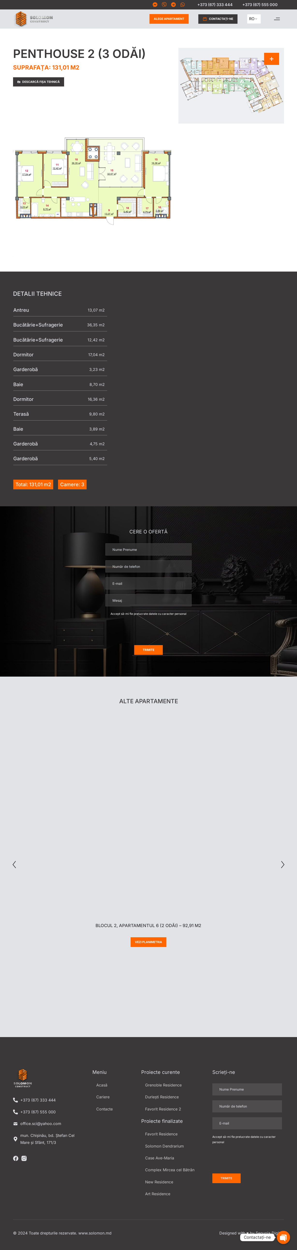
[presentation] (142, 630)
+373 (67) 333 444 (215, 4)
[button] (277, 19)
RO (251, 18)
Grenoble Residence (163, 1085)
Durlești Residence (162, 1096)
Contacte (104, 1109)
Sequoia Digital (269, 1233)
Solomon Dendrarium (164, 1146)
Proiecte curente (160, 1072)
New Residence (159, 1182)
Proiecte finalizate (162, 1121)
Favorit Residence (161, 1134)
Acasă (101, 1085)
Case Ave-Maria (159, 1158)
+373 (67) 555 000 (260, 4)
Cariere (103, 1096)
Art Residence (157, 1193)
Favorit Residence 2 (163, 1109)
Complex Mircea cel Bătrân (169, 1169)
